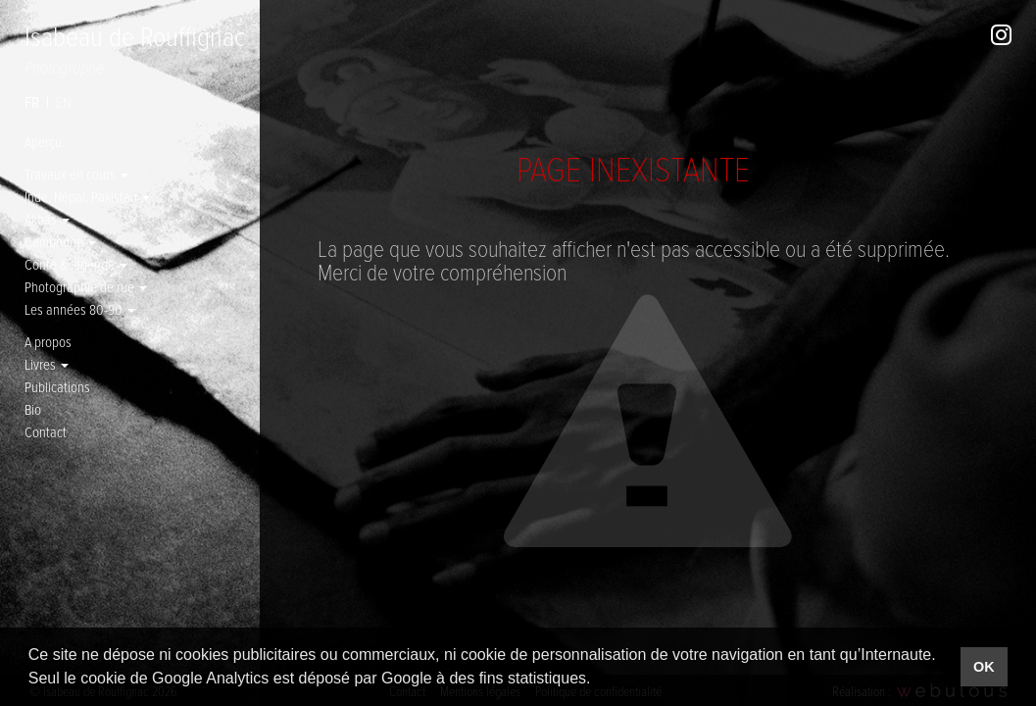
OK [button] (984, 667)
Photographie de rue (86, 286)
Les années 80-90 (80, 309)
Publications (57, 386)
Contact (46, 431)
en (64, 101)
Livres (47, 364)
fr (32, 102)
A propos (48, 341)
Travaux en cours (76, 173)
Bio (33, 409)
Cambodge (60, 241)
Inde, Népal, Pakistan (87, 196)
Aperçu (43, 141)
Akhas (47, 218)
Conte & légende (76, 264)
